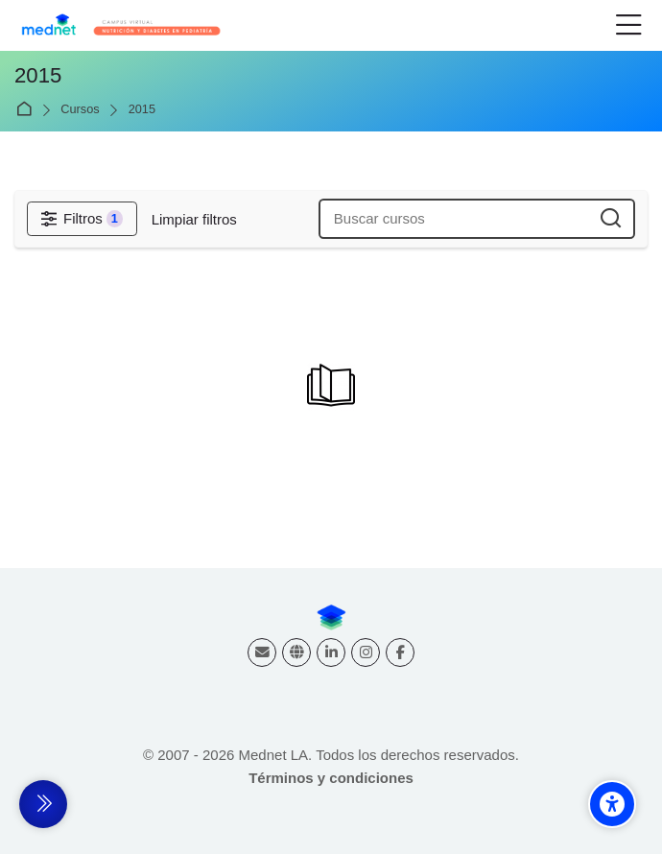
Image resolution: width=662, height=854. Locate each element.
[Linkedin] (331, 652)
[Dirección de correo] (262, 652)
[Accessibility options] (612, 804)
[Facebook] (400, 652)
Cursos (79, 110)
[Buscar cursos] (611, 219)
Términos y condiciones (331, 778)
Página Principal (27, 110)
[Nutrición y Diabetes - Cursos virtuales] (120, 26)
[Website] (296, 652)
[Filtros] (82, 219)
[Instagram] (365, 652)
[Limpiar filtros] (194, 219)
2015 (142, 110)
